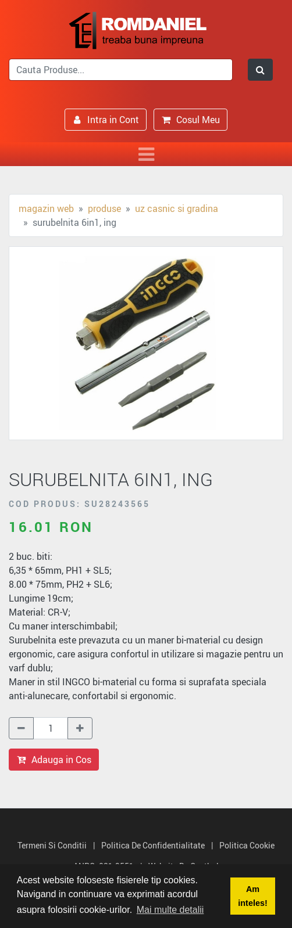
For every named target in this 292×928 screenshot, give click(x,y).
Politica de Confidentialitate (153, 845)
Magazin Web (46, 208)
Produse (104, 208)
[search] (121, 70)
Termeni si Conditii (52, 845)
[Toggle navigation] (146, 154)
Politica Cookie (247, 845)
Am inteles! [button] (252, 896)
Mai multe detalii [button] (170, 910)
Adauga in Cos (53, 759)
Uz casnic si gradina (176, 208)
